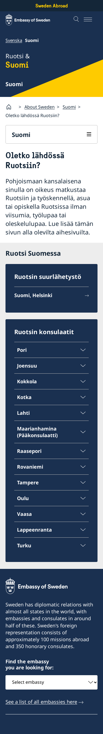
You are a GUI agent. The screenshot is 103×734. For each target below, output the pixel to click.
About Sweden (39, 107)
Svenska (13, 40)
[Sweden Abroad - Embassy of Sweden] (32, 20)
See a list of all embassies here (41, 701)
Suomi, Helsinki (33, 295)
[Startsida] (10, 106)
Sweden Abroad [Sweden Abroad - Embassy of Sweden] (51, 5)
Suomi (69, 107)
